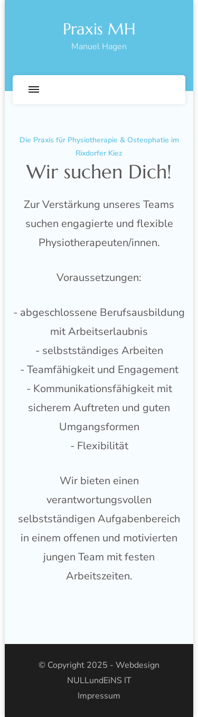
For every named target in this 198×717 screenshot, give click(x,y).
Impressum (99, 696)
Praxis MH (99, 29)
